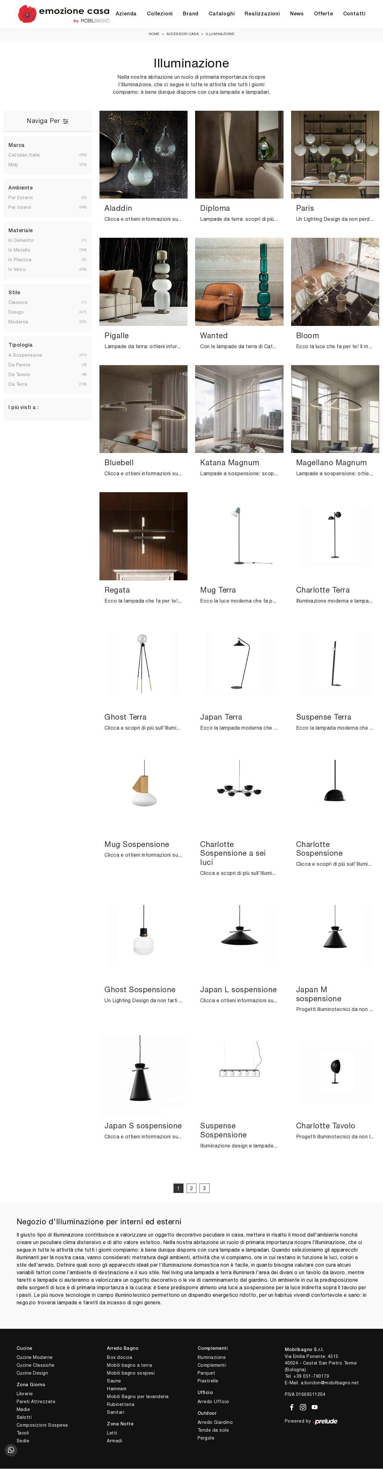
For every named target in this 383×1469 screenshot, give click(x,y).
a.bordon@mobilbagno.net (330, 1383)
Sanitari (115, 1412)
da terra (22, 384)
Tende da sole (213, 1430)
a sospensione (30, 355)
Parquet (206, 1373)
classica (22, 302)
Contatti (354, 14)
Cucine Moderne (35, 1357)
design (21, 312)
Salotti (24, 1417)
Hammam (116, 1389)
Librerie (25, 1394)
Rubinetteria (120, 1404)
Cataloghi (222, 14)
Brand (191, 14)
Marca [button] (16, 145)
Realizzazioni (262, 14)
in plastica (25, 260)
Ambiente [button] (20, 188)
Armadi (114, 1441)
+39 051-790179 (311, 1376)
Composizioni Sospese (42, 1425)
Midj (18, 165)
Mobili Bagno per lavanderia (138, 1396)
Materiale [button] (20, 231)
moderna (23, 322)
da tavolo (24, 374)
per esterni (25, 197)
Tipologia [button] (20, 345)
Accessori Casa (183, 34)
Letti (112, 1433)
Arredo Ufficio (213, 1401)
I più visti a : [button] (23, 408)
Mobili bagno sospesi (131, 1373)
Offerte (323, 14)
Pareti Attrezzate (36, 1401)
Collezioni (160, 14)
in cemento (26, 240)
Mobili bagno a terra (129, 1365)
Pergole (206, 1438)
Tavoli (23, 1433)
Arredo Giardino (215, 1422)
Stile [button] (14, 293)
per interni (24, 207)
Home (154, 34)
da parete (24, 364)
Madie (23, 1409)
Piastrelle (208, 1381)
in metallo (24, 250)
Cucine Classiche (36, 1365)
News (297, 14)
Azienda (126, 14)
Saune (114, 1381)
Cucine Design (32, 1373)
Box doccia (119, 1357)
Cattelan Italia (29, 155)
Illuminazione (220, 34)
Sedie (23, 1441)
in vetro (22, 269)
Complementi (212, 1365)
